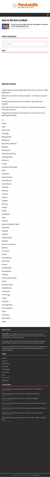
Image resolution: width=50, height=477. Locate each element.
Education (5, 174)
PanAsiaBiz (5, 334)
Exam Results (6, 180)
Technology (6, 295)
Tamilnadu (6, 291)
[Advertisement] (17, 67)
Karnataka (5, 227)
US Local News (7, 308)
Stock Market (6, 288)
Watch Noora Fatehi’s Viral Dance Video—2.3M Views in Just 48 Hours (21, 394)
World (4, 321)
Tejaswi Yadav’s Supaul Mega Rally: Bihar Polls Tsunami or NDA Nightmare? (22, 389)
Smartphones (6, 268)
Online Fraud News (9, 244)
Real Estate (6, 261)
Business (5, 147)
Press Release (6, 258)
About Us (4, 358)
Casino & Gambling (9, 153)
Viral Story (5, 315)
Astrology (5, 133)
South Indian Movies (9, 278)
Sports (4, 281)
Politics (4, 254)
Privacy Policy (5, 372)
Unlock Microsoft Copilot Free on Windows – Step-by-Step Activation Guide (22, 413)
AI (2, 120)
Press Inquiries (6, 369)
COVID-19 (5, 160)
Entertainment (7, 177)
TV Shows (5, 301)
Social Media (6, 271)
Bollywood (5, 140)
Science (4, 264)
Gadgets (5, 201)
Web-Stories (5, 380)
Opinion (5, 248)
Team (3, 375)
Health (4, 211)
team (9, 336)
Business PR (6, 150)
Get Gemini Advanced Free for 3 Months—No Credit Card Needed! (20, 398)
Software (5, 274)
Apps (4, 127)
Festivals (5, 190)
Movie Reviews (7, 238)
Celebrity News (7, 157)
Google (4, 207)
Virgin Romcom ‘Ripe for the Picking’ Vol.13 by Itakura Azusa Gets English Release (24, 408)
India (4, 217)
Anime (4, 123)
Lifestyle (5, 231)
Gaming (5, 204)
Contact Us (5, 361)
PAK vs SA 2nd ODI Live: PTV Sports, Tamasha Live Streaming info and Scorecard (24, 403)
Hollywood (6, 214)
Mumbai (5, 241)
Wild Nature (6, 318)
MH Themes (36, 475)
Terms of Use (5, 378)
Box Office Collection (9, 143)
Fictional (5, 194)
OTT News (5, 251)
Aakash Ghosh (25, 28)
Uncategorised (7, 305)
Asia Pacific (6, 130)
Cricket (4, 164)
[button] (47, 14)
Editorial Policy (6, 363)
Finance (4, 197)
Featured (5, 187)
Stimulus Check (7, 285)
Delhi (4, 170)
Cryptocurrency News (9, 167)
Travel (4, 298)
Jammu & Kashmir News (10, 224)
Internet (4, 221)
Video (4, 311)
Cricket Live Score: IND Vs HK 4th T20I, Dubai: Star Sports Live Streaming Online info (29, 25)
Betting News (6, 137)
